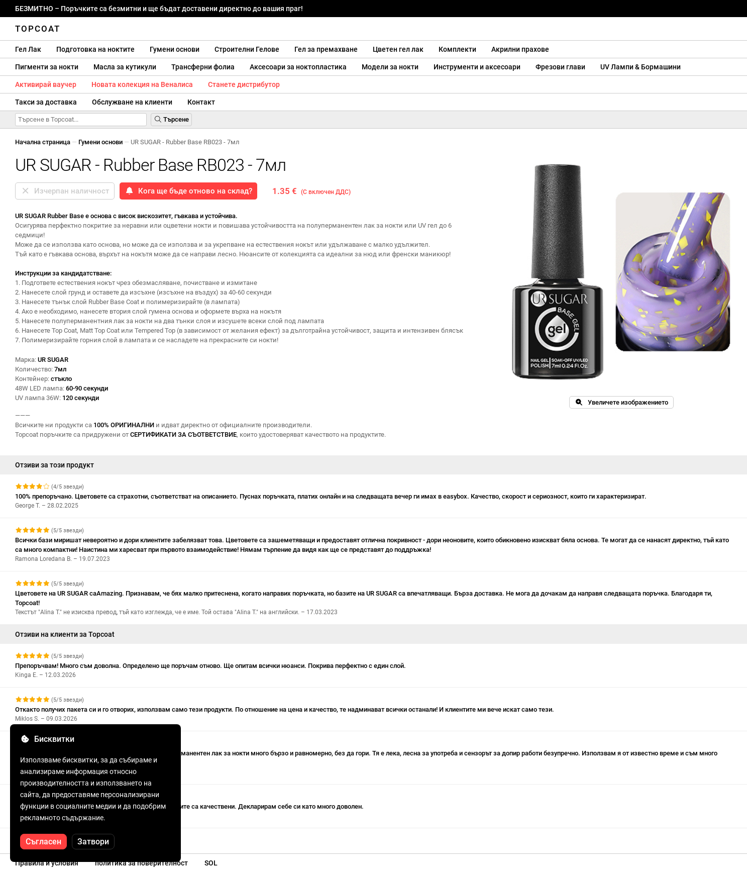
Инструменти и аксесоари (477, 67)
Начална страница (42, 142)
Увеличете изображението (621, 402)
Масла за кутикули (124, 67)
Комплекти (457, 49)
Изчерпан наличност (65, 191)
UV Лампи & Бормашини (640, 67)
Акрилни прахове (520, 49)
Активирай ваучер (45, 84)
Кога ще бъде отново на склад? (188, 191)
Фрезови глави (560, 67)
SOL (211, 863)
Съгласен (43, 841)
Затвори (93, 841)
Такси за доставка (46, 102)
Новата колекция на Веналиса (142, 84)
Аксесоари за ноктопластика (298, 67)
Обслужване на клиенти (132, 102)
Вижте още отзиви (48, 837)
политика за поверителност (141, 863)
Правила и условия (46, 863)
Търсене (171, 119)
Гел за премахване (326, 49)
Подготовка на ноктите (95, 49)
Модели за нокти (390, 67)
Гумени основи (174, 49)
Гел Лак (28, 49)
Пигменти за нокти (46, 67)
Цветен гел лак (398, 49)
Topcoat (37, 29)
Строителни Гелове (247, 49)
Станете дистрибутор (244, 84)
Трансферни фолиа (203, 67)
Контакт (201, 102)
